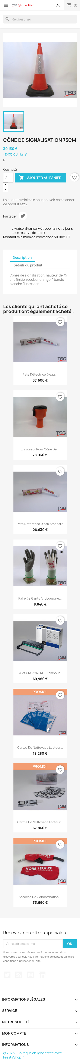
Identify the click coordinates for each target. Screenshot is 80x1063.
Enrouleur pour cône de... (40, 449)
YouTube (30, 975)
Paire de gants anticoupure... (40, 598)
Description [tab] (22, 257)
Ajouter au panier (40, 178)
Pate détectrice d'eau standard (40, 524)
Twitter (7, 975)
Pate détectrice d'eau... (40, 374)
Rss (18, 975)
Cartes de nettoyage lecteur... (40, 747)
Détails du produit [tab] (27, 265)
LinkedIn (42, 975)
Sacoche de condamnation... (40, 897)
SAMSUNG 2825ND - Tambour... (40, 673)
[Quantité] (8, 177)
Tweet (23, 216)
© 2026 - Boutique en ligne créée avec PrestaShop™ (32, 1055)
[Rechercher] (40, 19)
